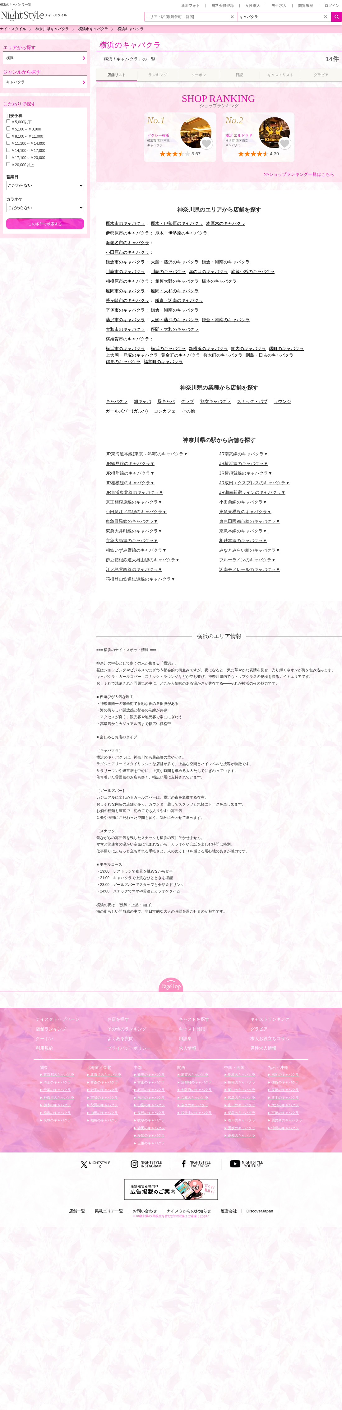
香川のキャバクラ (241, 1120)
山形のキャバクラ (104, 1113)
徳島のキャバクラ (241, 1113)
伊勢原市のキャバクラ (127, 232)
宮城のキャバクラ (104, 1097)
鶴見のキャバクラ (123, 361)
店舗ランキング (51, 1028)
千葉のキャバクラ (57, 1090)
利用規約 (44, 1048)
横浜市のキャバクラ (125, 348)
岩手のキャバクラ (104, 1090)
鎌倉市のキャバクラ (125, 261)
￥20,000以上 (22, 165)
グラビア (259, 1028)
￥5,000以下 (21, 122)
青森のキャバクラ (104, 1082)
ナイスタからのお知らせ (189, 1211)
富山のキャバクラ (150, 1082)
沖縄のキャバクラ (284, 1128)
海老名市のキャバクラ (127, 242)
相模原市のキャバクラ (127, 281)
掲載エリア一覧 (109, 1211)
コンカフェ (165, 410)
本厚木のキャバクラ (225, 223)
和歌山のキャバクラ (196, 1113)
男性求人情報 (263, 1048)
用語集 (185, 1038)
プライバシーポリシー (129, 1048)
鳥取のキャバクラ (241, 1074)
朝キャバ (142, 401)
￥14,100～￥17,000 (28, 150)
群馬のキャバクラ (57, 1113)
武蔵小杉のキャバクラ (253, 271)
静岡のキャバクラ (150, 1128)
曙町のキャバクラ (286, 348)
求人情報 (187, 1048)
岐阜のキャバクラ (150, 1120)
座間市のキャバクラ (125, 290)
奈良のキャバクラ (194, 1105)
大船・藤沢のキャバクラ (175, 261)
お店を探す (118, 1019)
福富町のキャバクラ (163, 361)
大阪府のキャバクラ (196, 1090)
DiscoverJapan (260, 1211)
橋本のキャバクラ (219, 281)
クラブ (187, 401)
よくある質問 (120, 1038)
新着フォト (190, 5)
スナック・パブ (252, 401)
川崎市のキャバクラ (125, 271)
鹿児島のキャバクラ (286, 1120)
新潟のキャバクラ (150, 1074)
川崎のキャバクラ (168, 271)
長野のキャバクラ (150, 1113)
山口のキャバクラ (241, 1105)
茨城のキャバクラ (57, 1120)
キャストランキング (269, 1019)
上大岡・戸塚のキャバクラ (132, 355)
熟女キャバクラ (215, 401)
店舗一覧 (77, 1211)
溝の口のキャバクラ (208, 271)
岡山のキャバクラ (241, 1090)
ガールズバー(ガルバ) (127, 410)
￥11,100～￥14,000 (28, 143)
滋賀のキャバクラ (194, 1074)
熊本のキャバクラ (284, 1097)
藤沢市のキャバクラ (125, 319)
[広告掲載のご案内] (171, 1188)
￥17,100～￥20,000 (28, 158)
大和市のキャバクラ (125, 329)
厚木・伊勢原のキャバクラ (177, 223)
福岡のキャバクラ (284, 1074)
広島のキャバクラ (241, 1097)
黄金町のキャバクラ (180, 355)
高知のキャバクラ (241, 1135)
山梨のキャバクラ (150, 1105)
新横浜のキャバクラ (208, 348)
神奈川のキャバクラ (58, 1097)
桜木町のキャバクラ (223, 355)
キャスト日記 (192, 1028)
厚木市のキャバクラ (125, 223)
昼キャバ (166, 401)
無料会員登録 (222, 5)
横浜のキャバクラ (130, 45)
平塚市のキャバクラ (125, 310)
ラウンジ (282, 401)
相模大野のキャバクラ (177, 281)
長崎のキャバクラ (284, 1090)
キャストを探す (194, 1019)
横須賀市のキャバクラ (127, 338)
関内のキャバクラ (248, 348)
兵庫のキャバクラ (194, 1097)
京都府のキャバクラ (196, 1082)
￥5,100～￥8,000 (26, 129)
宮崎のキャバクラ (284, 1113)
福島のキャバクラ (104, 1120)
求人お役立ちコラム (269, 1038)
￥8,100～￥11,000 (27, 136)
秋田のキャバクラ (104, 1105)
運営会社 (229, 1211)
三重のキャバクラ (150, 1143)
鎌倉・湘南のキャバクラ (226, 261)
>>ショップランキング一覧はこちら (299, 174)
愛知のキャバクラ (150, 1135)
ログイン (332, 5)
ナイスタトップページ (57, 1019)
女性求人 (252, 5)
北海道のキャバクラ (105, 1074)
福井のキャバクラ (150, 1097)
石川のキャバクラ (150, 1090)
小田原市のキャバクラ (127, 252)
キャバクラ (116, 401)
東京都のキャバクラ (58, 1074)
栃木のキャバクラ (57, 1105)
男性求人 (279, 5)
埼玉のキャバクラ (57, 1082)
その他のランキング (126, 1028)
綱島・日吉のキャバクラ (269, 355)
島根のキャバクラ (241, 1082)
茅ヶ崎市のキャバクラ (127, 300)
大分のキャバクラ (284, 1105)
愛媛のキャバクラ (241, 1128)
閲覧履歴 (305, 5)
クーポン (44, 1038)
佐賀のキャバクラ (284, 1082)
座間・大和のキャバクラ (175, 290)
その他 (188, 410)
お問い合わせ (145, 1211)
